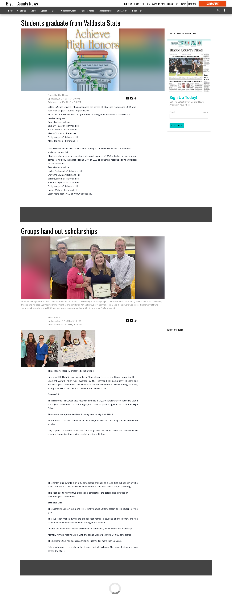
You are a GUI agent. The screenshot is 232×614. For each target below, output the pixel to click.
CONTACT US (122, 10)
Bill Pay (128, 3)
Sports (33, 10)
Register (192, 3)
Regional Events (87, 10)
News (10, 10)
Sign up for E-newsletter (165, 3)
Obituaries (21, 10)
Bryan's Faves (137, 10)
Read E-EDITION (142, 3)
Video (54, 10)
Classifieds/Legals (68, 10)
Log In (183, 3)
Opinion (44, 10)
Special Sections (105, 10)
